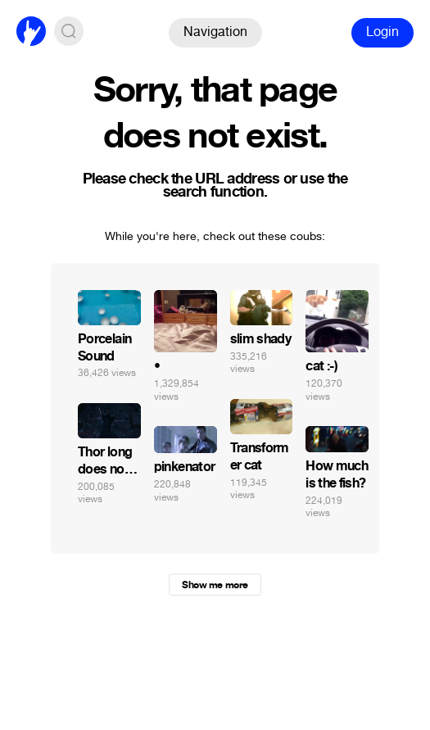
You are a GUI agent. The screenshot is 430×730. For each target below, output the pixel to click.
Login (382, 31)
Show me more (214, 585)
